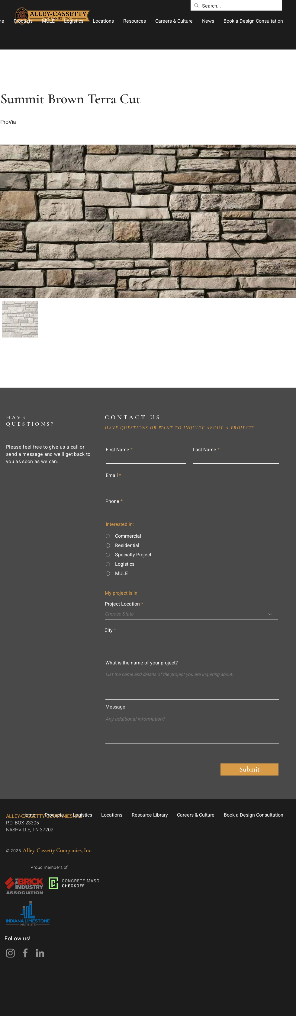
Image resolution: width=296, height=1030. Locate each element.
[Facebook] (25, 953)
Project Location (122, 604)
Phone (112, 501)
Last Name (204, 449)
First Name (117, 449)
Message (115, 707)
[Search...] (235, 6)
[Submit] (249, 769)
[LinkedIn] (40, 953)
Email (112, 475)
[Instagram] (10, 953)
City (109, 630)
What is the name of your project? (141, 663)
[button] (23, 21)
